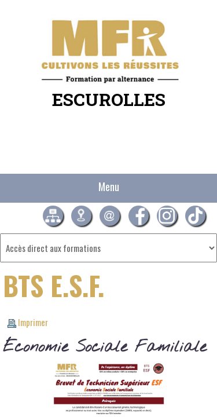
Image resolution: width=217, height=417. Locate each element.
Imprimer (28, 322)
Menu (108, 186)
